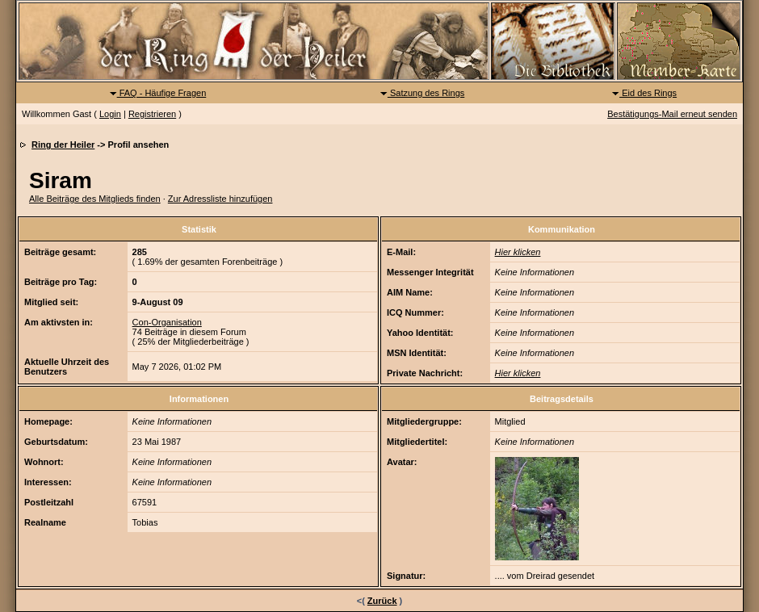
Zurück (382, 601)
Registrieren (152, 114)
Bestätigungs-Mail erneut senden (672, 114)
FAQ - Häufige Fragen (158, 93)
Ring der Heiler (62, 144)
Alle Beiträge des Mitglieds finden (95, 198)
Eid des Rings (644, 93)
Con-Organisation (167, 322)
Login (110, 114)
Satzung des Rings (422, 93)
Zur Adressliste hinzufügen (220, 198)
